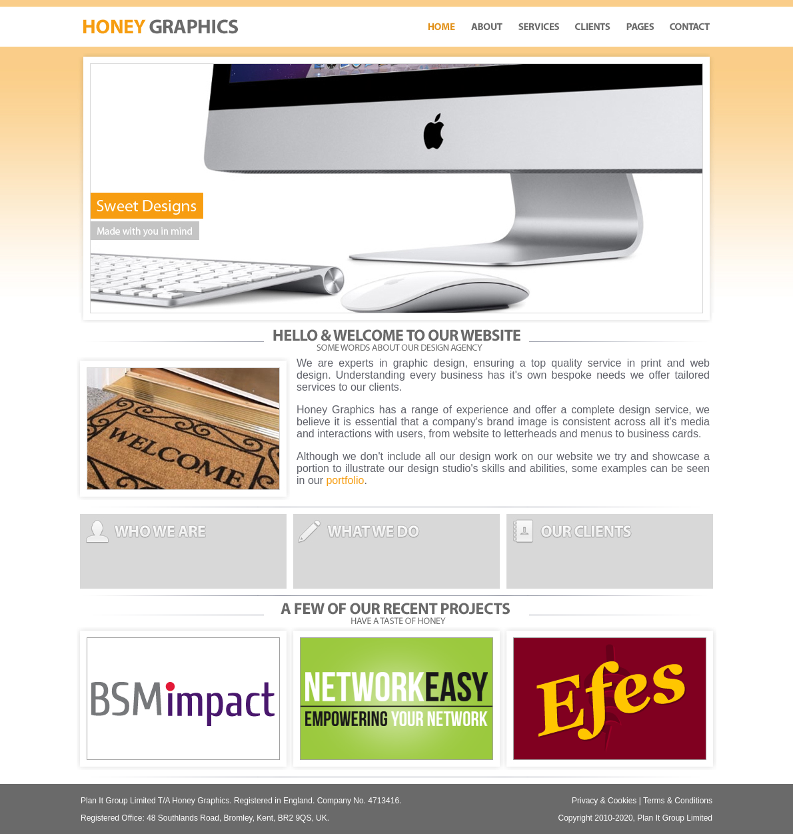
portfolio (345, 480)
